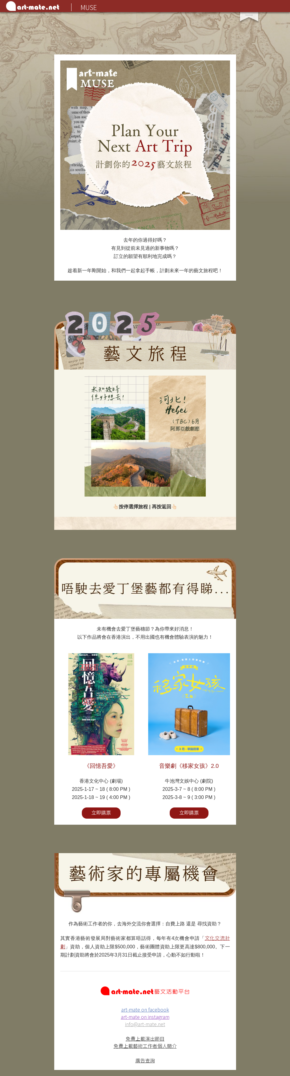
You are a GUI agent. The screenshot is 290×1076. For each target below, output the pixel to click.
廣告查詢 (145, 1060)
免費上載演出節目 (145, 1038)
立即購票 (101, 812)
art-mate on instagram (145, 1016)
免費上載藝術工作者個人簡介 (145, 1045)
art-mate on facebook (145, 1009)
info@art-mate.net (145, 1024)
